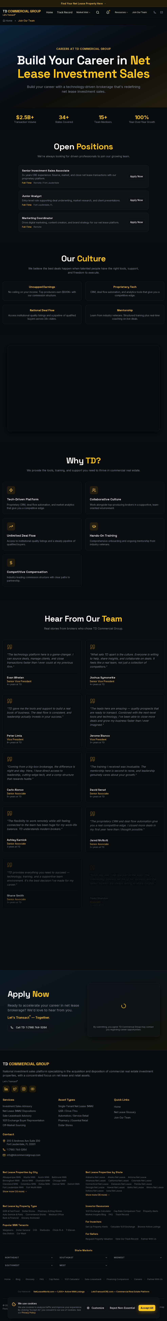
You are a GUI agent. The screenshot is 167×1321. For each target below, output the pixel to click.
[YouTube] (32, 1089)
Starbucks (45, 1230)
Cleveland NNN (10, 1184)
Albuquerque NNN (12, 1177)
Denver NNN (59, 1184)
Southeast (84, 1257)
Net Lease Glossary (125, 1112)
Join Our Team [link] (26, 20)
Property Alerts (150, 1211)
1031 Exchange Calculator (98, 1211)
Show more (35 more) (98, 1195)
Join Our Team (139, 12)
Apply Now (136, 179)
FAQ (111, 1214)
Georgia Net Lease (95, 1187)
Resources (121, 12)
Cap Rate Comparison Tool (127, 1211)
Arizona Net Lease (137, 1177)
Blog (18, 1279)
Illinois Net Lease (155, 1187)
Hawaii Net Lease (116, 1187)
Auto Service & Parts (13, 1214)
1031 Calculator (72, 1279)
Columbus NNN (28, 1184)
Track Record (64, 12)
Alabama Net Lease (95, 1177)
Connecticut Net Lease (97, 1184)
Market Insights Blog (96, 1214)
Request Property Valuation (99, 1239)
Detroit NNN (74, 1184)
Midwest (138, 1257)
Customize (95, 1307)
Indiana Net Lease (95, 1190)
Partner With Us (148, 1239)
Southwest (29, 1265)
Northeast (29, 1257)
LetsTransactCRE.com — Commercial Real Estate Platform (120, 1291)
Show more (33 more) (15, 1191)
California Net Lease (118, 1180)
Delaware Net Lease (121, 1184)
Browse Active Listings (149, 1226)
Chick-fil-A (58, 1230)
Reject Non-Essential (122, 1307)
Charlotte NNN (43, 1180)
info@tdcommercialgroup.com (23, 1155)
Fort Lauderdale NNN (13, 1187)
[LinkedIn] (6, 1089)
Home (49, 12)
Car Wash (21, 1233)
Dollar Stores (28, 1211)
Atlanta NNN (29, 1177)
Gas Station (8, 1233)
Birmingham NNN (11, 1180)
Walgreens (8, 1230)
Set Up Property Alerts (97, 1226)
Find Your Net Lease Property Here (83, 3)
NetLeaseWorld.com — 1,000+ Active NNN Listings (59, 1291)
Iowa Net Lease (114, 1190)
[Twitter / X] (15, 1089)
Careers (138, 1279)
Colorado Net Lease (141, 1180)
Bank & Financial (11, 1218)
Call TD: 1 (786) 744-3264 (25, 1027)
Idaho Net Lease (135, 1187)
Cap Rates (54, 1279)
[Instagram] (23, 1089)
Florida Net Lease (143, 1184)
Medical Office (56, 1214)
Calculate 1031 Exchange (123, 1226)
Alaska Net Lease (116, 1177)
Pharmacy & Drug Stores (50, 1211)
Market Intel (83, 12)
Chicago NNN (59, 1180)
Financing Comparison (118, 1279)
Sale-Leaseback (93, 1279)
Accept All (147, 1307)
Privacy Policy (28, 1312)
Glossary (30, 1279)
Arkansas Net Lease (96, 1180)
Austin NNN (43, 1177)
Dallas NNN (44, 1184)
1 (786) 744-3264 (17, 1149)
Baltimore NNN (59, 1177)
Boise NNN (27, 1180)
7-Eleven (70, 1230)
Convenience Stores (36, 1214)
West (84, 1265)
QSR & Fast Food (11, 1211)
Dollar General (23, 1230)
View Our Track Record (126, 1239)
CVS (35, 1230)
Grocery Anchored (30, 1218)
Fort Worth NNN (34, 1187)
